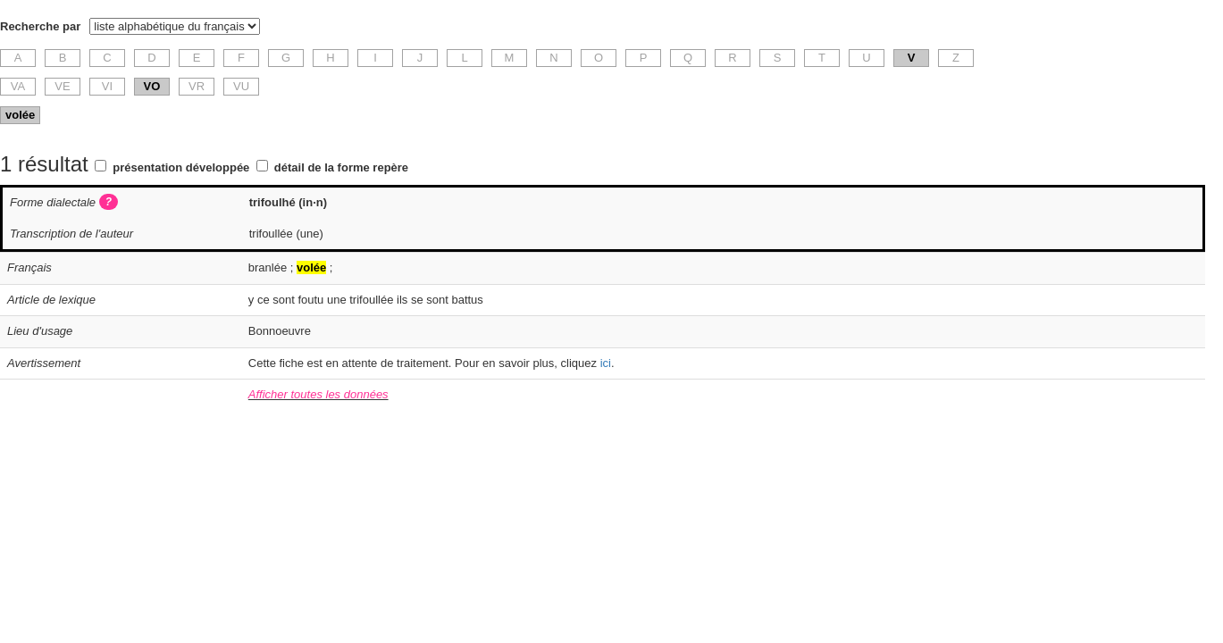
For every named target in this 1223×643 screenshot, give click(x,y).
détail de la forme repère (341, 167)
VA (18, 86)
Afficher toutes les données (318, 394)
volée (20, 114)
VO (152, 86)
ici (605, 363)
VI (107, 86)
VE (62, 86)
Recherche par (40, 26)
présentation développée (181, 167)
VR (196, 86)
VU (241, 86)
